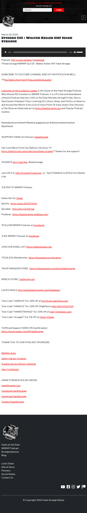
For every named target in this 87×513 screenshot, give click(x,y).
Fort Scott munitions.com (54, 300)
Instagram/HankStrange (13, 396)
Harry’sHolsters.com (60, 311)
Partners (6, 470)
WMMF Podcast (10, 448)
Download (38, 59)
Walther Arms (8, 353)
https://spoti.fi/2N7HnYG (24, 203)
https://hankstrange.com (48, 108)
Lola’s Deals (7, 463)
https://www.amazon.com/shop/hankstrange (52, 268)
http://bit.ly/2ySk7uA (23, 208)
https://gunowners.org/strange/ (45, 257)
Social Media (8, 474)
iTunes (19, 198)
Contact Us (7, 477)
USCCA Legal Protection (28, 172)
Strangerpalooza (10, 451)
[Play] (5, 52)
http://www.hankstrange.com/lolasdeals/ (39, 290)
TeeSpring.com (27, 279)
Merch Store (8, 466)
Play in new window (21, 59)
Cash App (22, 162)
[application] (43, 52)
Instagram (34, 235)
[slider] (40, 52)
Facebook (39, 225)
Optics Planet (47, 317)
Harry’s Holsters (10, 369)
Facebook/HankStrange (14, 390)
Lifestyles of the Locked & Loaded (19, 90)
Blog (3, 455)
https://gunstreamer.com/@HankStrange (22, 331)
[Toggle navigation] (84, 18)
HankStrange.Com (10, 385)
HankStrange (41, 136)
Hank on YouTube (10, 444)
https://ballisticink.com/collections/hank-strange (27, 151)
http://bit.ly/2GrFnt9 (63, 306)
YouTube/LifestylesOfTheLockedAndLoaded (27, 79)
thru (15, 162)
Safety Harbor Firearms (13, 358)
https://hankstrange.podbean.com (30, 214)
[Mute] (75, 52)
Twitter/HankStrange (12, 401)
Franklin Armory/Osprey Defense (18, 363)
